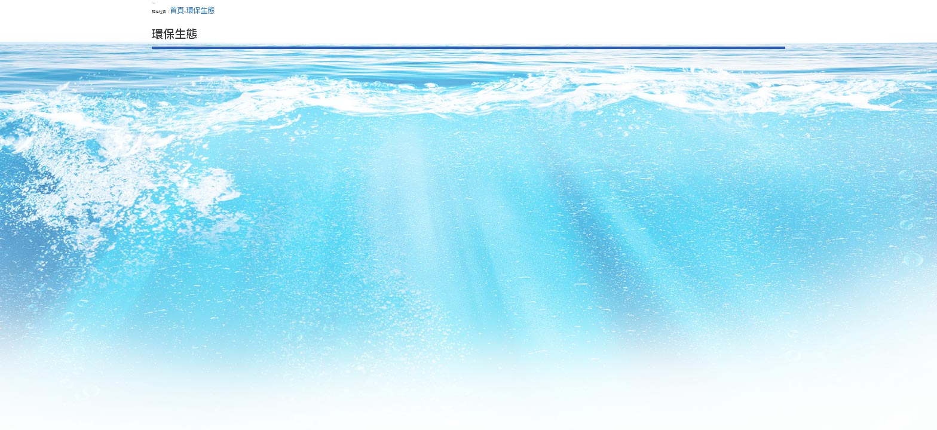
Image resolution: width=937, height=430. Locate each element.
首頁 (177, 10)
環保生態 (200, 10)
